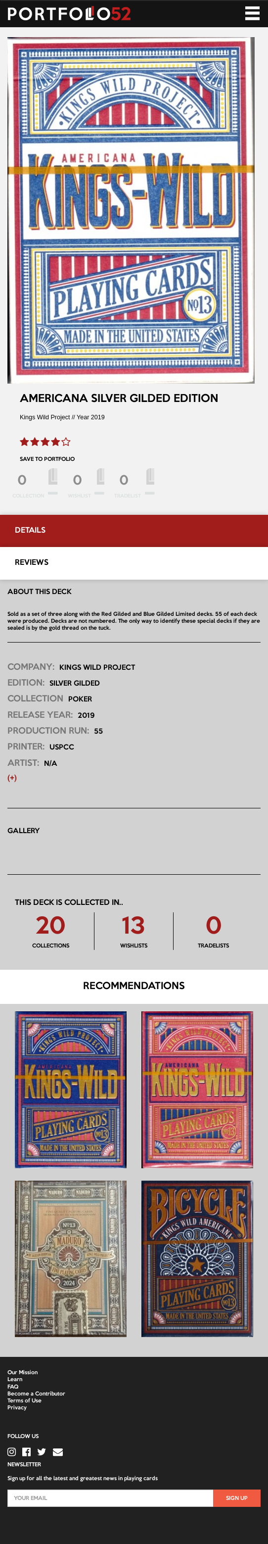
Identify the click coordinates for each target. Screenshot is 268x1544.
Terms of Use (24, 1400)
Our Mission (22, 1372)
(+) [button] (12, 778)
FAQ (12, 1387)
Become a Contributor (36, 1394)
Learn (14, 1379)
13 (133, 927)
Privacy (17, 1407)
